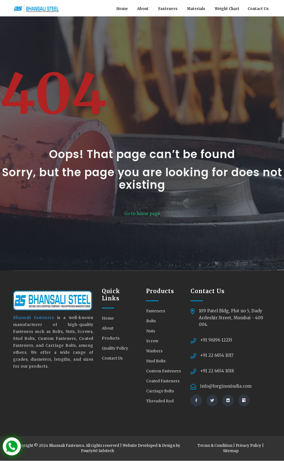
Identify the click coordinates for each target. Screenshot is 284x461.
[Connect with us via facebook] (196, 400)
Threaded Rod (160, 400)
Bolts (151, 320)
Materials (196, 8)
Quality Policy (115, 348)
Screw (152, 340)
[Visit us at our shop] (244, 400)
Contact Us (258, 8)
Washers (154, 350)
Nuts (150, 330)
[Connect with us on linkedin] (228, 400)
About (143, 8)
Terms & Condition (214, 445)
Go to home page (142, 213)
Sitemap (231, 451)
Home (122, 8)
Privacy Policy (248, 445)
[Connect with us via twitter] (212, 400)
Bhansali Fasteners (35, 317)
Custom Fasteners (163, 370)
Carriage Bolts (160, 390)
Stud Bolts (156, 360)
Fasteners (168, 8)
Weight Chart (227, 8)
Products (111, 338)
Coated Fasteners (162, 380)
